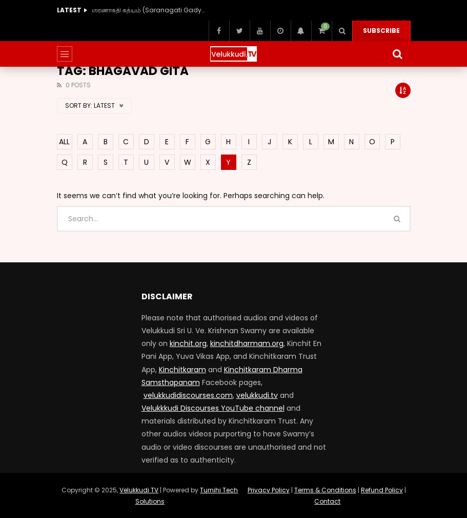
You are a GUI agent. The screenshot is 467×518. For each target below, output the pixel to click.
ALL (64, 142)
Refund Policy (382, 490)
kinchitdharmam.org (246, 343)
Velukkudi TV (138, 490)
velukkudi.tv (257, 395)
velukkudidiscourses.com (188, 395)
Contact (327, 501)
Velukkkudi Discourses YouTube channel (213, 408)
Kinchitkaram (182, 369)
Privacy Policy (269, 490)
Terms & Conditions (325, 490)
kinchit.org (188, 343)
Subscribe (381, 30)
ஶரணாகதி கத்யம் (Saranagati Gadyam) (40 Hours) (148, 10)
